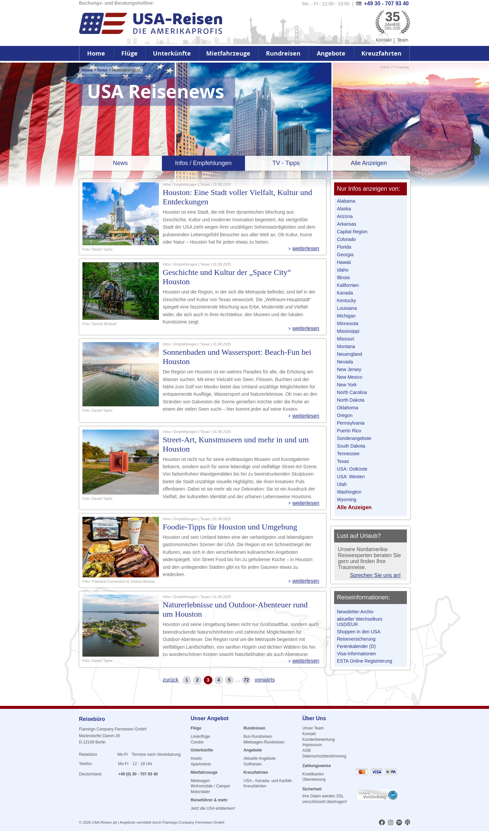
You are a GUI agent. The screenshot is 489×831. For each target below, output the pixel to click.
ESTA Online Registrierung (364, 661)
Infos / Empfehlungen (203, 163)
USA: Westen (351, 476)
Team (402, 40)
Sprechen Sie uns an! (375, 575)
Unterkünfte (172, 53)
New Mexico (349, 377)
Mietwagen (200, 780)
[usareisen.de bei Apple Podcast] (407, 823)
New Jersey (349, 369)
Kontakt (384, 40)
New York (347, 384)
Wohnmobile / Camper (210, 786)
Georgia (345, 254)
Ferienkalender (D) (356, 646)
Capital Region (352, 231)
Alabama (346, 201)
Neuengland (349, 354)
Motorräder (200, 791)
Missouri (345, 338)
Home (96, 53)
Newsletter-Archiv (355, 611)
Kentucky (346, 300)
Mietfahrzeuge (228, 53)
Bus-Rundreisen (257, 736)
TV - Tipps (286, 163)
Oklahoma (347, 407)
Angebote (331, 53)
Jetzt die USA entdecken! (212, 808)
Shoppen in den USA (359, 631)
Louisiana (347, 308)
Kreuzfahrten (381, 53)
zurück (171, 680)
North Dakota (350, 400)
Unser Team (312, 728)
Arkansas (346, 224)
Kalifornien (348, 285)
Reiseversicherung (356, 639)
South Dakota (351, 446)
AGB (306, 750)
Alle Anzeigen (369, 163)
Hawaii (344, 262)
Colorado (346, 239)
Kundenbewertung (318, 739)
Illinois (343, 277)
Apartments (200, 764)
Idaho (343, 270)
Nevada (345, 361)
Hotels (196, 758)
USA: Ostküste (352, 469)
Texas (343, 461)
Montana (346, 346)
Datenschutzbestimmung (324, 756)
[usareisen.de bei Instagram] (390, 823)
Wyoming (346, 499)
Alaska (344, 208)
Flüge (129, 53)
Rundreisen (283, 53)
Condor (196, 742)
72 (246, 680)
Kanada (345, 293)
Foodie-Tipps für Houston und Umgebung (230, 526)
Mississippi (348, 331)
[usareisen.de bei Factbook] (382, 823)
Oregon (345, 415)
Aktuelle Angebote (259, 758)
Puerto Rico (349, 430)
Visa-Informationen (356, 653)
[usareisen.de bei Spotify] (399, 823)
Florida (344, 247)
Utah (342, 484)
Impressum (312, 744)
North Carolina (352, 392)
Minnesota (348, 323)
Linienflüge (200, 736)
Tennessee (348, 453)
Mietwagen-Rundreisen (263, 742)
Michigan (346, 315)
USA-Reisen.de (104, 822)
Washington (349, 492)
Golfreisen (252, 764)
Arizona (345, 216)
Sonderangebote (354, 438)
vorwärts (265, 680)
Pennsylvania (351, 423)
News (102, 70)
